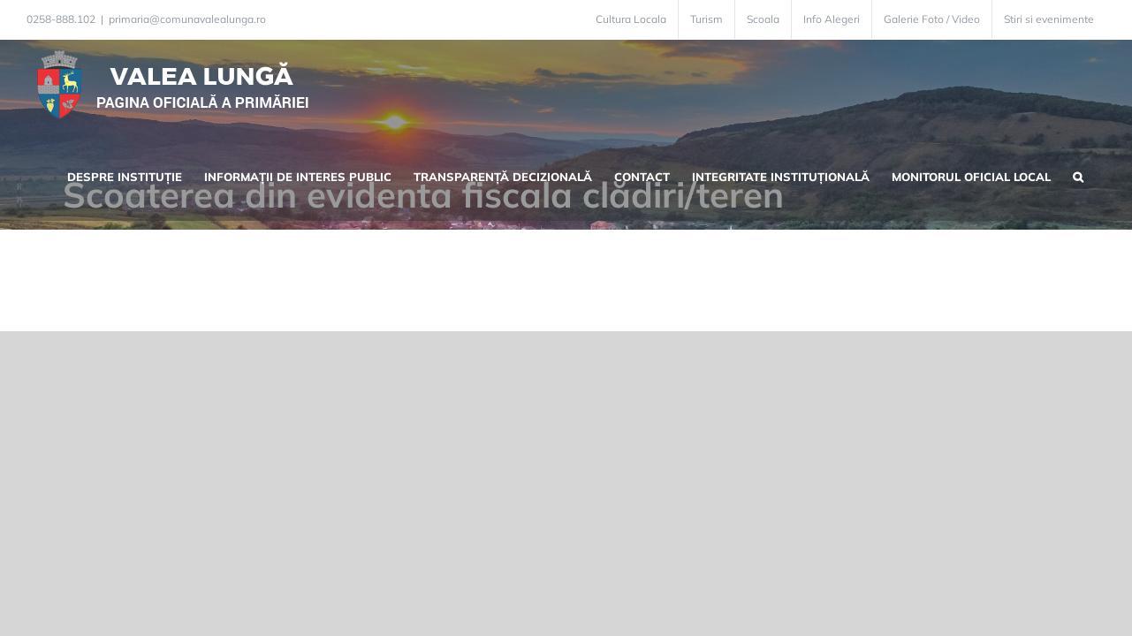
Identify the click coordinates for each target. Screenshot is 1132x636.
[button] (1100, 175)
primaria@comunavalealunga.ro (187, 19)
